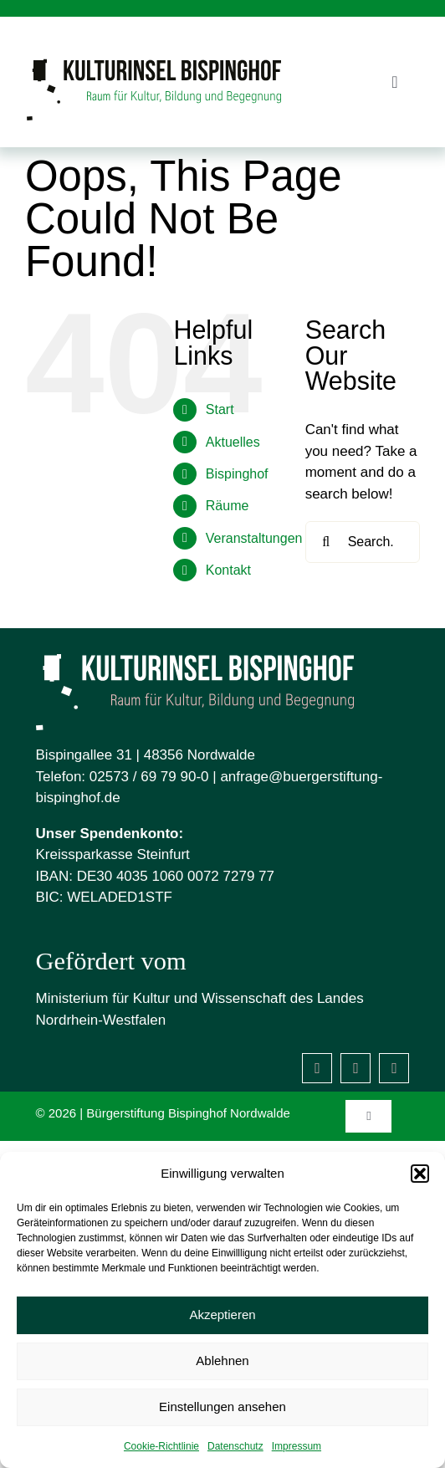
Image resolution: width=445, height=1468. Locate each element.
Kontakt (228, 570)
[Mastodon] (394, 1068)
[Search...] (362, 542)
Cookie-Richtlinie (161, 1446)
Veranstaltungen (254, 538)
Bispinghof (237, 474)
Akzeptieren (222, 1314)
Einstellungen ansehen (222, 1406)
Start (220, 409)
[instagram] (355, 1068)
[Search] (326, 542)
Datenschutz (235, 1446)
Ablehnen (222, 1360)
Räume (227, 506)
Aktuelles (233, 442)
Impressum (296, 1446)
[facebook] (317, 1068)
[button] (420, 1173)
